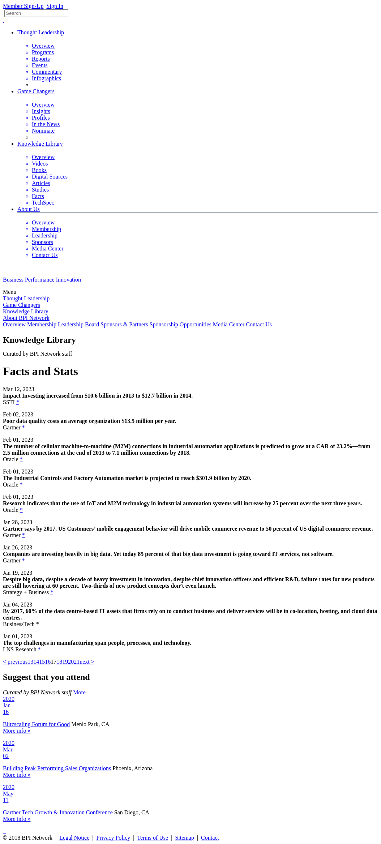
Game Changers (36, 91)
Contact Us (259, 324)
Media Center (229, 324)
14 (36, 662)
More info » (16, 731)
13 (30, 662)
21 (77, 662)
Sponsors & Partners (125, 324)
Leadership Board (79, 324)
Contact (210, 838)
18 (59, 662)
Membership (42, 324)
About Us (28, 209)
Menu (10, 292)
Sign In (54, 6)
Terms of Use (152, 838)
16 (48, 662)
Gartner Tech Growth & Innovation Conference (58, 812)
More (79, 692)
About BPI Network (26, 318)
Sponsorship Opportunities (181, 324)
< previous (15, 662)
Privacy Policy (113, 838)
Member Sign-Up (23, 6)
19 (65, 662)
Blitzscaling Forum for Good (36, 724)
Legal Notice (74, 838)
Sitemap (184, 838)
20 (71, 662)
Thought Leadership (40, 32)
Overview (15, 324)
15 (42, 662)
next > (87, 662)
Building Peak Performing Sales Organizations (57, 768)
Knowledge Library (40, 144)
